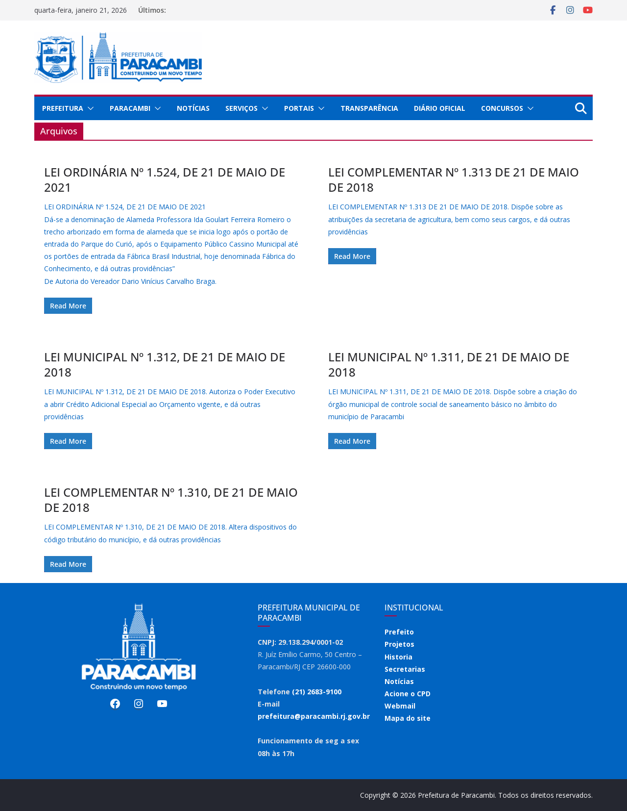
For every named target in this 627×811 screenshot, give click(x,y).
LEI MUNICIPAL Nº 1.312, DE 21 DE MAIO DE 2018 (164, 364)
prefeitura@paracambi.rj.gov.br (314, 716)
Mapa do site (408, 718)
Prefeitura (62, 108)
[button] (88, 108)
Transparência (369, 108)
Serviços (241, 108)
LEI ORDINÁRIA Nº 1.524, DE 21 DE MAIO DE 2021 (164, 179)
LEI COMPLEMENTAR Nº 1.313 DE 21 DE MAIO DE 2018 (453, 179)
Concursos (502, 108)
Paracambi (130, 108)
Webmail (400, 705)
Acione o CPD (408, 693)
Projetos (399, 644)
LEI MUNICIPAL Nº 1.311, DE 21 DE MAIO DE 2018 (448, 364)
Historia (398, 656)
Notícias (193, 108)
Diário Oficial (439, 108)
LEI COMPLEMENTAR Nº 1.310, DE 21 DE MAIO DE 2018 (171, 499)
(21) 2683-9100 (316, 691)
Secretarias (405, 669)
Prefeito (399, 631)
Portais (299, 108)
